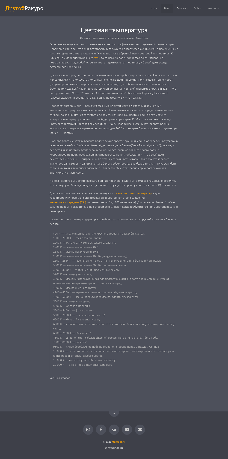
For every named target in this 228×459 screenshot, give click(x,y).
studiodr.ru (118, 441)
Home (154, 8)
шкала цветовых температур (133, 193)
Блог (167, 8)
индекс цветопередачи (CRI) (68, 202)
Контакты (213, 8)
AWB (96, 58)
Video (197, 8)
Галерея (181, 8)
